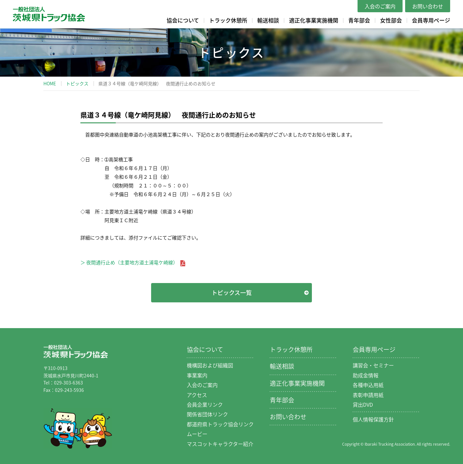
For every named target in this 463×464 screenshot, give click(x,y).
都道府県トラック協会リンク (220, 424)
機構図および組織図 (210, 365)
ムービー (197, 434)
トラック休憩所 (228, 20)
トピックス (77, 83)
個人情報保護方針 (373, 419)
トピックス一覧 (232, 292)
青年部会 (359, 20)
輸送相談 (268, 20)
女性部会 (391, 20)
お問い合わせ (427, 6)
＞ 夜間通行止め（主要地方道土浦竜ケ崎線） (132, 262)
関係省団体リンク (207, 414)
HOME (49, 83)
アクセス (197, 395)
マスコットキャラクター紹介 (220, 444)
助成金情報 (365, 375)
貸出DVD (363, 404)
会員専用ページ (431, 20)
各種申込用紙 (368, 385)
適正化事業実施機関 (313, 20)
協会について (183, 20)
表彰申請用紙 (368, 395)
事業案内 (197, 375)
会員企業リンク (205, 404)
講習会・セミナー (373, 365)
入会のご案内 (380, 6)
